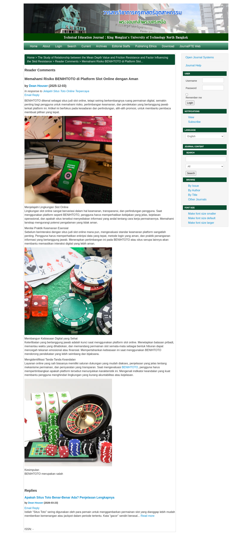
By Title (192, 194)
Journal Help (193, 65)
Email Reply (31, 95)
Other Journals (197, 199)
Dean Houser (38, 86)
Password (191, 88)
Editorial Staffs (121, 46)
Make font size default (201, 218)
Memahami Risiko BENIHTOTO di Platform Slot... (112, 61)
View (191, 117)
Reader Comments (67, 61)
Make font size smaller (202, 213)
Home (33, 46)
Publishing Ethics (146, 46)
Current (86, 46)
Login (58, 46)
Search (71, 46)
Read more (147, 515)
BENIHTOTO (130, 367)
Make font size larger (201, 222)
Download (168, 46)
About (46, 46)
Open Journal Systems (200, 57)
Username (191, 80)
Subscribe (194, 121)
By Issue (193, 185)
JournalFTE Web (190, 46)
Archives (101, 46)
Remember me (194, 97)
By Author (194, 190)
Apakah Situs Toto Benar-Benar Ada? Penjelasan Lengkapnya (69, 497)
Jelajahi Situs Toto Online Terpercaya (66, 91)
